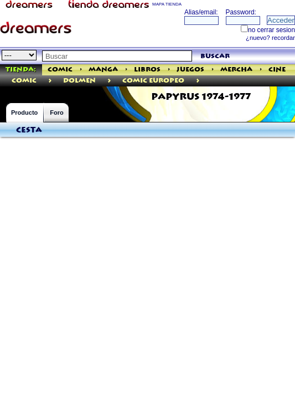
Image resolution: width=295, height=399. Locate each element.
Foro (56, 112)
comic (24, 81)
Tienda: (21, 69)
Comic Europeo (153, 81)
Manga (103, 69)
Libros (147, 69)
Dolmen (79, 81)
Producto (24, 112)
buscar (215, 56)
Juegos (190, 69)
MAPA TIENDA (167, 4)
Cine (277, 69)
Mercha (236, 69)
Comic (60, 69)
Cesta (29, 130)
